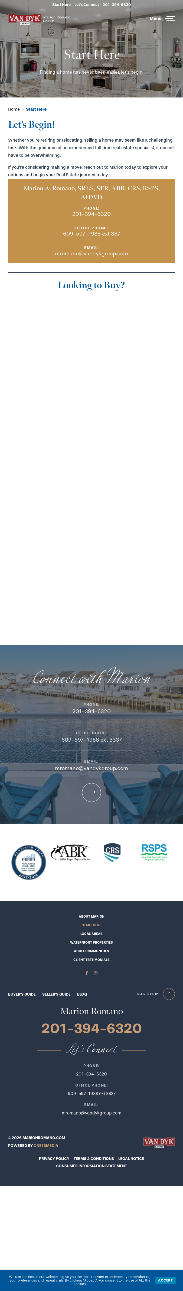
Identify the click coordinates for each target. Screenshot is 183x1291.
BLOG (82, 994)
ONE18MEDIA (46, 1145)
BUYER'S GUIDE (22, 994)
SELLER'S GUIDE (56, 994)
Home (14, 109)
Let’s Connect (86, 4)
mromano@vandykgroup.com (91, 253)
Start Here (61, 4)
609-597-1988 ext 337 (91, 234)
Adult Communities (91, 951)
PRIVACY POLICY (54, 1158)
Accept (165, 1280)
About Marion (91, 916)
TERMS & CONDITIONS (94, 1158)
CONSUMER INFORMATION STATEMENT (91, 1166)
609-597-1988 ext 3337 (91, 740)
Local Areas (91, 934)
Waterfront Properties (91, 942)
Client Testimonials (91, 960)
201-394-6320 (117, 4)
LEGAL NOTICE (131, 1158)
